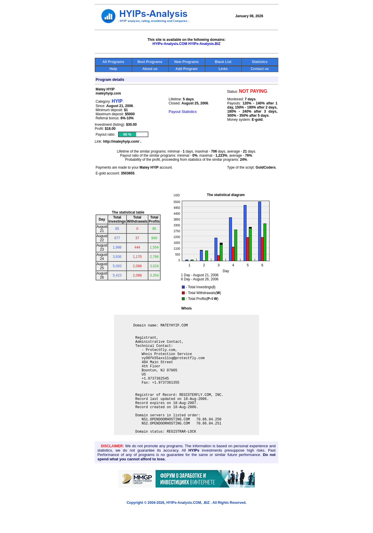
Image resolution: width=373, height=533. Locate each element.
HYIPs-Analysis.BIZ (204, 44)
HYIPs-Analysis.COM (169, 44)
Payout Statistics (183, 111)
